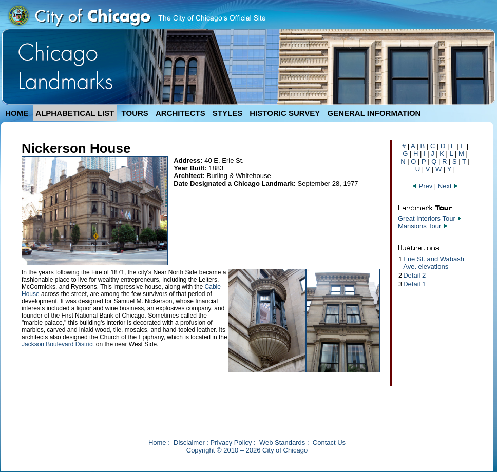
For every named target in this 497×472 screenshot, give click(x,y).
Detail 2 (414, 275)
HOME (16, 113)
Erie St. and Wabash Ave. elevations (433, 262)
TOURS (135, 113)
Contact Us (329, 442)
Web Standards (282, 442)
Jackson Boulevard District (58, 344)
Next (448, 186)
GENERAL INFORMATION (374, 113)
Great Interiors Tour (426, 218)
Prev (423, 186)
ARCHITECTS (180, 113)
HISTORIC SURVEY (285, 113)
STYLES (227, 113)
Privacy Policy (231, 442)
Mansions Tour (419, 226)
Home (157, 442)
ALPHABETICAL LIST (74, 113)
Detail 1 (414, 284)
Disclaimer (189, 442)
